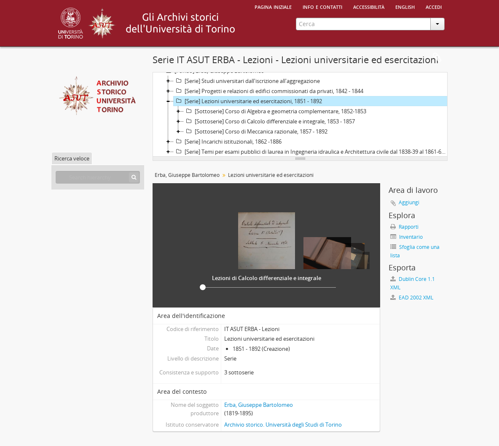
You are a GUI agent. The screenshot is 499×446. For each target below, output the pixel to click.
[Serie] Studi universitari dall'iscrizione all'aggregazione (247, 81)
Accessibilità (368, 6)
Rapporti (404, 226)
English (405, 6)
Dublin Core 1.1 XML (412, 283)
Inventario (406, 236)
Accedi (434, 6)
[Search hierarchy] (98, 177)
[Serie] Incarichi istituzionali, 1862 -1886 (228, 141)
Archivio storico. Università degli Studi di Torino (283, 424)
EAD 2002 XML (411, 297)
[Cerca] (134, 177)
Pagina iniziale (273, 6)
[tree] (300, 114)
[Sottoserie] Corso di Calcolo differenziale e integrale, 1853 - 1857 (269, 121)
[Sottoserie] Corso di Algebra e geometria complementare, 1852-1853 (275, 111)
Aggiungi (409, 202)
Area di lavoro (437, 57)
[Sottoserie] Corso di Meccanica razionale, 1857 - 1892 (255, 131)
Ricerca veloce (71, 158)
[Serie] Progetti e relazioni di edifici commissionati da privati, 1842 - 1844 (268, 91)
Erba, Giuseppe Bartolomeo (187, 175)
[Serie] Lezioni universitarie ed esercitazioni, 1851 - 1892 (248, 101)
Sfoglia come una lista (415, 251)
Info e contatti (322, 6)
